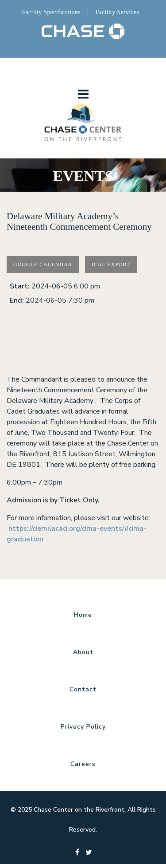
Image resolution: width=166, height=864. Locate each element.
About (83, 652)
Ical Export (111, 264)
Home (83, 615)
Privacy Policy (83, 726)
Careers (83, 764)
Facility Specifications (51, 12)
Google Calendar (42, 264)
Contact (83, 689)
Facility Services (117, 12)
